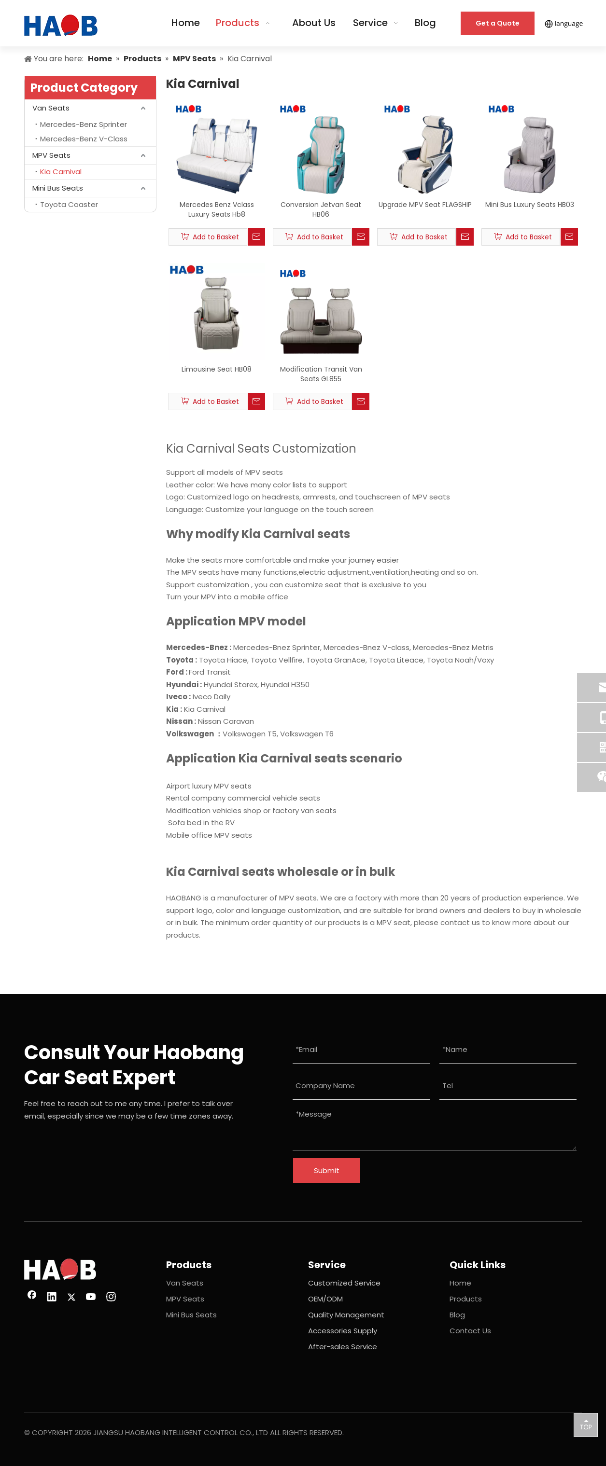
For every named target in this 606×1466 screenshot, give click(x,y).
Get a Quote (498, 23)
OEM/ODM (325, 1299)
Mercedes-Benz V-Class (83, 139)
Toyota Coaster (69, 204)
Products (466, 1299)
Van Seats (51, 108)
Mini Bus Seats (57, 188)
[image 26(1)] (60, 1269)
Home (460, 1283)
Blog (457, 1315)
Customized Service (344, 1283)
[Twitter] (71, 1297)
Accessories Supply (342, 1331)
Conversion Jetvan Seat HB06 (321, 209)
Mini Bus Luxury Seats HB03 (529, 204)
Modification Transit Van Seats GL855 (321, 374)
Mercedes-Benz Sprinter (83, 124)
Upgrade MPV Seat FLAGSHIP (425, 204)
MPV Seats (51, 155)
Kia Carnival (61, 171)
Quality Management (346, 1315)
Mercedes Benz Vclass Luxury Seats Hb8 (217, 209)
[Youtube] (91, 1297)
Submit (326, 1170)
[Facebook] (32, 1297)
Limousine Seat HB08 (217, 369)
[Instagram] (111, 1297)
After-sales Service (342, 1347)
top (585, 1424)
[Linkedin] (51, 1297)
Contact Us (470, 1331)
